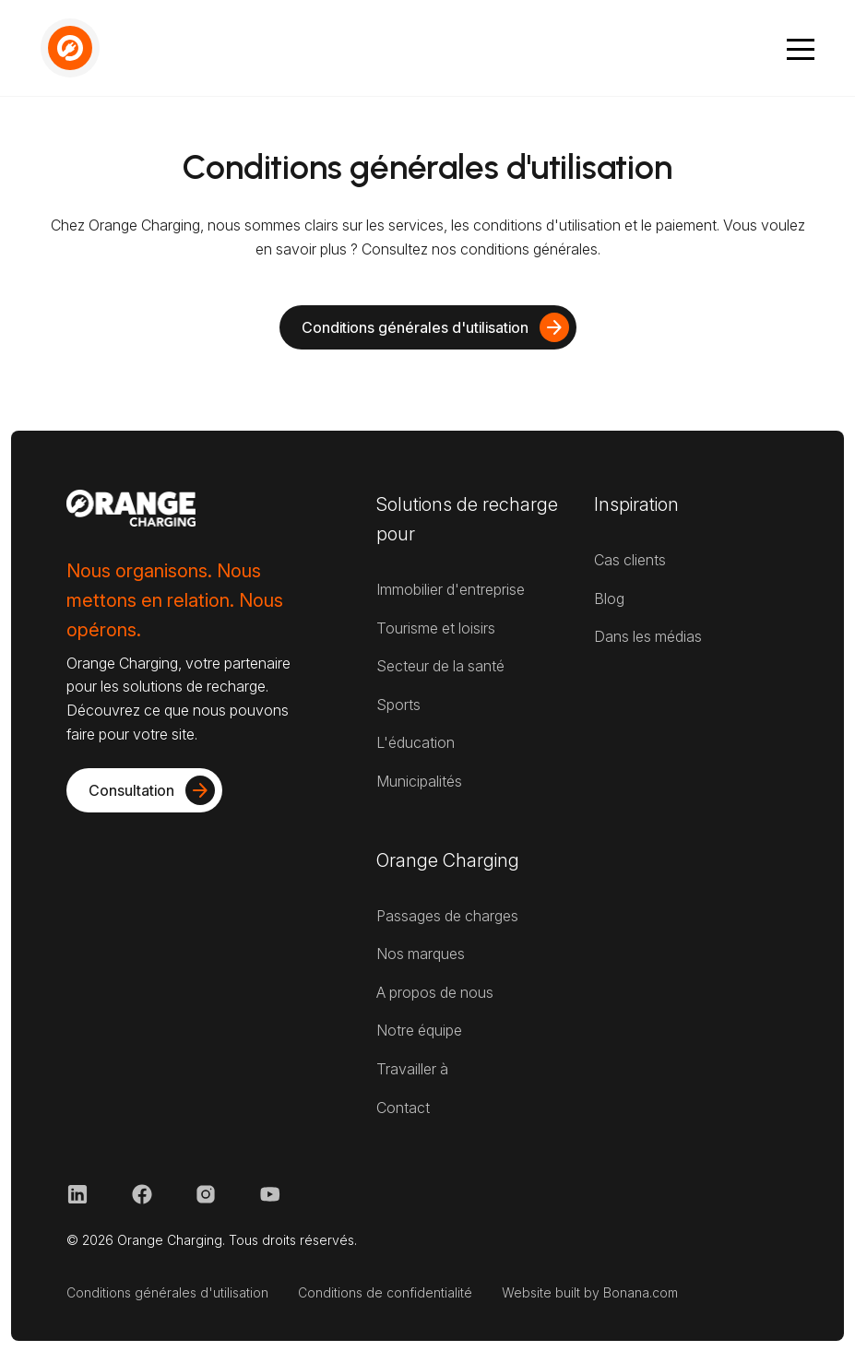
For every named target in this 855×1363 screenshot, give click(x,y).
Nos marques (420, 953)
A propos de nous (434, 992)
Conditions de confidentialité (385, 1292)
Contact (403, 1107)
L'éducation (415, 742)
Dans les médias (648, 636)
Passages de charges (447, 916)
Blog (609, 598)
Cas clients (630, 560)
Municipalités (419, 781)
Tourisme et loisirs (435, 628)
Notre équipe (419, 1030)
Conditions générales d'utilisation (167, 1292)
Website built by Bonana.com (590, 1292)
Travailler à (412, 1069)
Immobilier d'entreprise (450, 589)
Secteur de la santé (440, 666)
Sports (398, 704)
